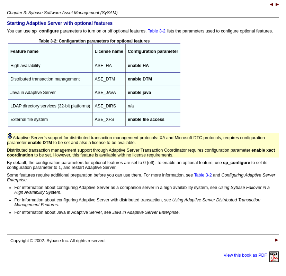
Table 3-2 (157, 31)
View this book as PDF (251, 255)
